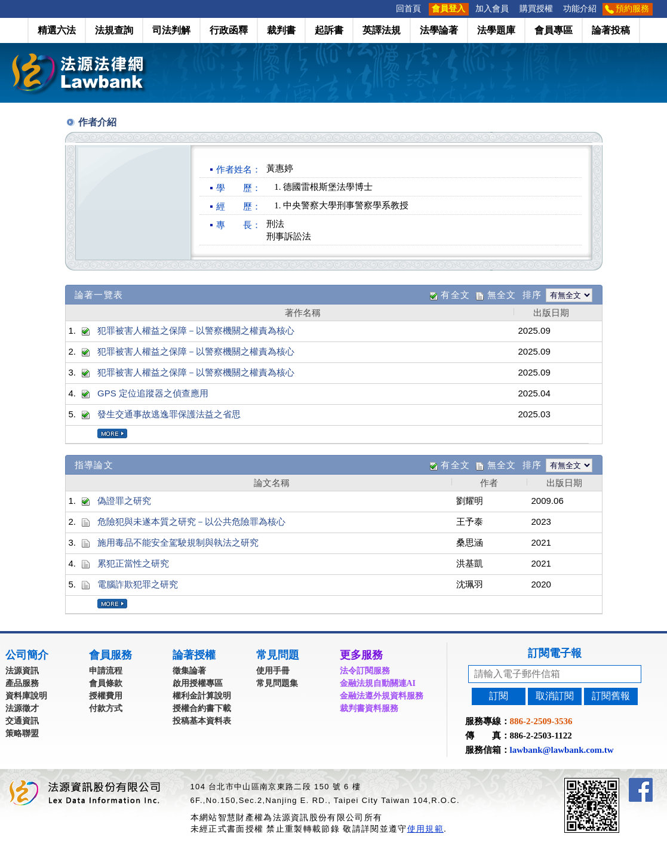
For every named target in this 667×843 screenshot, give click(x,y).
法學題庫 (496, 30)
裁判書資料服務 (369, 708)
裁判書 (281, 30)
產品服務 (22, 683)
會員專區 (553, 30)
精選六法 (57, 30)
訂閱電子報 (555, 653)
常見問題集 (277, 683)
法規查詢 (114, 30)
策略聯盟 (22, 733)
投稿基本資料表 (202, 720)
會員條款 (105, 683)
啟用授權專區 (198, 683)
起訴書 (329, 30)
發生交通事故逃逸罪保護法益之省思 (169, 414)
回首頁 (408, 8)
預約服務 (632, 8)
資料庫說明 (26, 695)
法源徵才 (22, 708)
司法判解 (171, 30)
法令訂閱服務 (365, 670)
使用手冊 (273, 670)
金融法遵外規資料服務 (381, 695)
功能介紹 (580, 8)
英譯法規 (381, 30)
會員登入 (448, 8)
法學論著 (439, 30)
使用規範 (425, 828)
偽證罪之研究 (124, 501)
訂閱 (498, 696)
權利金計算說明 (202, 695)
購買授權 (536, 8)
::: (387, 8)
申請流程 (105, 670)
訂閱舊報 (611, 696)
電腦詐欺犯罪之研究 (137, 584)
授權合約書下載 (202, 708)
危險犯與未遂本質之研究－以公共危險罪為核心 (191, 521)
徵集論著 (189, 670)
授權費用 (105, 695)
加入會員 (492, 8)
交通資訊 (22, 720)
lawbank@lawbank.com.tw (562, 750)
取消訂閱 (555, 696)
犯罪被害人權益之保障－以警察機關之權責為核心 (195, 330)
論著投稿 (611, 30)
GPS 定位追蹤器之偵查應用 (152, 393)
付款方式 (105, 708)
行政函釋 (229, 30)
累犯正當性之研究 (133, 563)
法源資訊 (22, 670)
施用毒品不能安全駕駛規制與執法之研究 (178, 542)
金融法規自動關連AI (378, 683)
